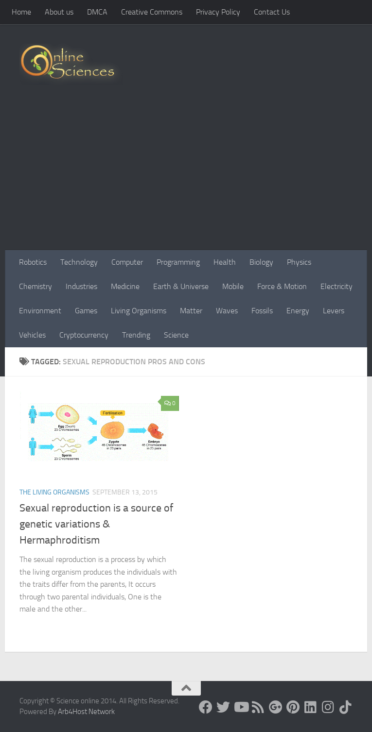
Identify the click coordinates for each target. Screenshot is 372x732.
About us (59, 12)
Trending (136, 335)
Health (224, 262)
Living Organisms (138, 310)
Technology (79, 262)
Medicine (125, 286)
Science (176, 335)
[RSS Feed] (258, 707)
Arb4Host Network (86, 711)
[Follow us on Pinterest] (293, 707)
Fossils (262, 310)
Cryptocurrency (83, 335)
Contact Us (272, 12)
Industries (81, 286)
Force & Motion (282, 286)
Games (86, 310)
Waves (227, 310)
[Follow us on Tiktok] (346, 707)
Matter (191, 310)
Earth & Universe (181, 286)
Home (21, 12)
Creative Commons (151, 12)
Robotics (33, 262)
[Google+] (276, 707)
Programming (178, 262)
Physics (299, 262)
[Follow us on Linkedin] (311, 707)
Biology (261, 262)
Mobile (233, 286)
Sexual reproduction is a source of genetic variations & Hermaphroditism (96, 524)
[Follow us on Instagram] (328, 707)
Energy (297, 310)
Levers (333, 310)
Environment (40, 310)
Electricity (336, 286)
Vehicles (32, 335)
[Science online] (206, 707)
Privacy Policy (218, 12)
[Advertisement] (186, 177)
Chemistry (35, 286)
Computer (127, 262)
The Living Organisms (54, 492)
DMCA (97, 12)
